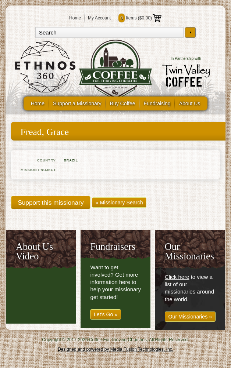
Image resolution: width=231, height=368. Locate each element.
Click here (177, 277)
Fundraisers (112, 246)
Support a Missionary (77, 103)
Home (75, 18)
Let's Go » (106, 314)
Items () (139, 18)
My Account (99, 18)
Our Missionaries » (190, 317)
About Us (189, 103)
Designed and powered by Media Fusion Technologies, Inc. (115, 349)
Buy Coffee (122, 103)
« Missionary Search (119, 202)
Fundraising (157, 103)
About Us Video (34, 251)
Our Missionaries (189, 251)
